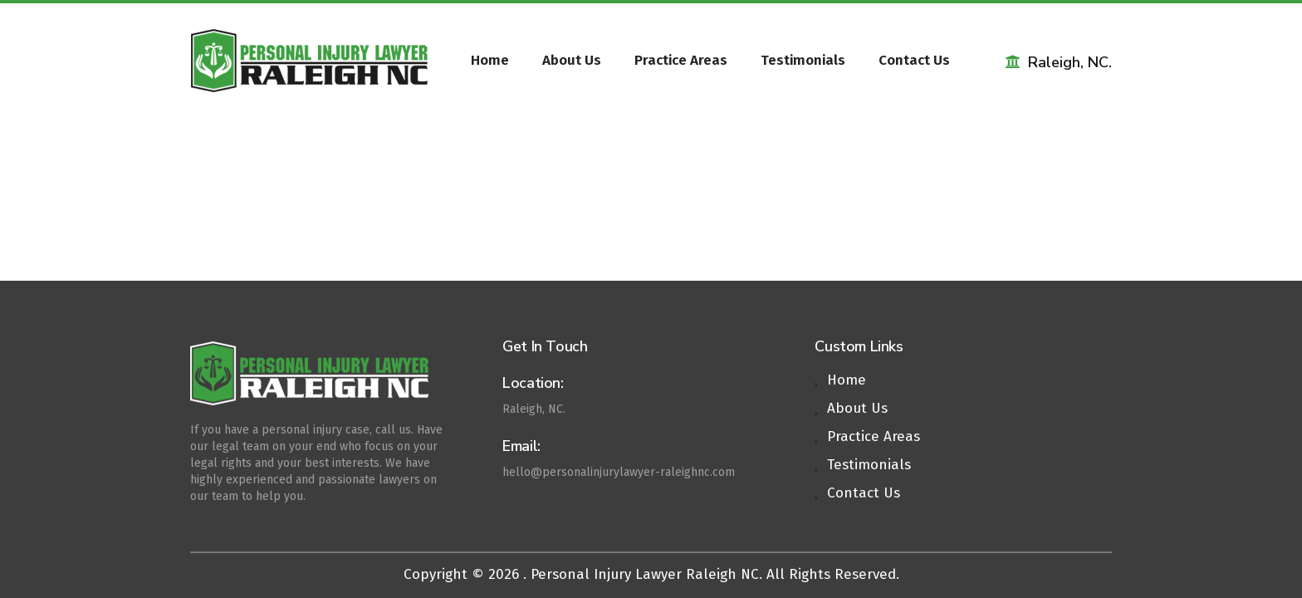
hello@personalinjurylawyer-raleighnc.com (618, 472)
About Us (571, 60)
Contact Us (914, 60)
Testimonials (803, 60)
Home (490, 60)
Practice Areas (680, 60)
